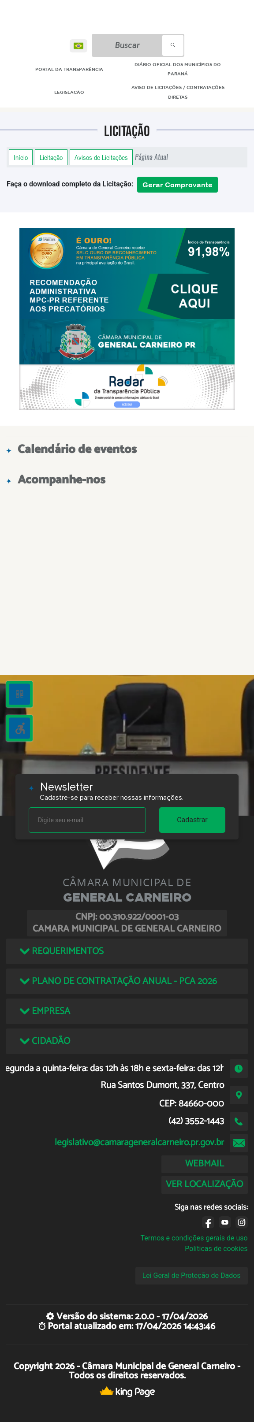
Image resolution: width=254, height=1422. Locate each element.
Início (21, 157)
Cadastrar (192, 820)
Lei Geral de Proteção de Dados (191, 1275)
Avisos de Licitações (101, 157)
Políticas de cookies (216, 1248)
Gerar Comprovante (177, 185)
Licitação (51, 157)
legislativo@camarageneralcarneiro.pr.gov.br (139, 1142)
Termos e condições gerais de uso (194, 1238)
